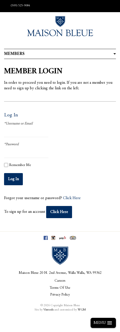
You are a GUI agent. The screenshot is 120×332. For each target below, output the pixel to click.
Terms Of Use (60, 288)
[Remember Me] (6, 165)
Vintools (48, 309)
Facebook (46, 238)
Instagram (53, 238)
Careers (60, 281)
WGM (82, 309)
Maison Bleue (29, 273)
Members (14, 54)
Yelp (62, 238)
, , (70, 273)
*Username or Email (18, 124)
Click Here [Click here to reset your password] (72, 198)
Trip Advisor (73, 238)
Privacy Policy (60, 295)
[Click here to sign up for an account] (59, 212)
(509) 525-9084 (20, 5)
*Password (11, 144)
